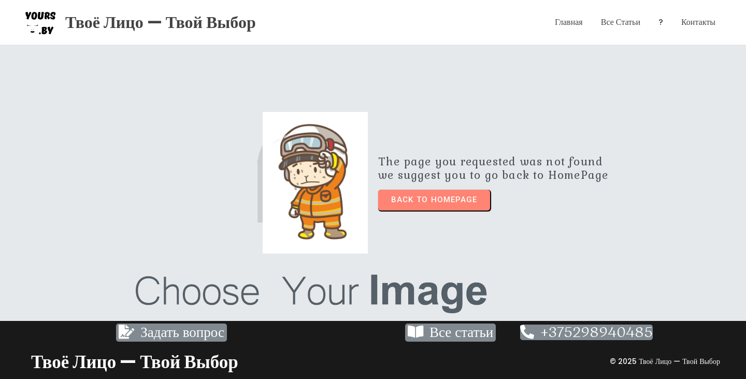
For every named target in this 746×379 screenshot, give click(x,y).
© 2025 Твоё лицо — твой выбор (665, 361)
